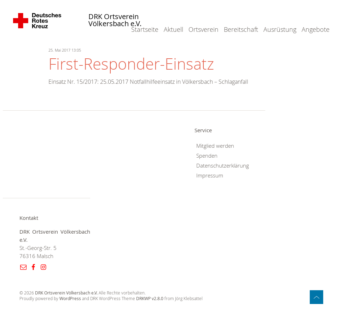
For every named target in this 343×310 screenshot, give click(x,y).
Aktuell (173, 29)
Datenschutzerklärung (222, 165)
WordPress (70, 298)
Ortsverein (203, 29)
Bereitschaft (241, 29)
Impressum (209, 175)
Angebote (316, 29)
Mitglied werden (215, 145)
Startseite (144, 29)
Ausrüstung (279, 29)
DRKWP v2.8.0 (149, 298)
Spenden (206, 155)
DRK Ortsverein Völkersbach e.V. (114, 20)
